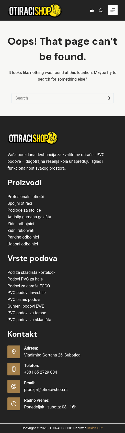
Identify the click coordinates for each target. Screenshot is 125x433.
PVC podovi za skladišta (29, 319)
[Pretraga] (101, 10)
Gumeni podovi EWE (25, 306)
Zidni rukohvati (20, 230)
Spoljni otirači (19, 203)
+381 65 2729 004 (40, 372)
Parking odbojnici (23, 237)
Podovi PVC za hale (25, 279)
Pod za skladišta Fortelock (31, 272)
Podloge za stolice (24, 210)
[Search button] (109, 98)
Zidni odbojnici (20, 223)
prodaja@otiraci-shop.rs (45, 389)
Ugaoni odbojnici (22, 244)
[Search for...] (58, 98)
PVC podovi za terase (26, 312)
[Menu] (113, 10)
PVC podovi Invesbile (26, 292)
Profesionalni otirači (25, 196)
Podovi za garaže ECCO (28, 286)
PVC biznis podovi (23, 299)
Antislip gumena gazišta (29, 216)
